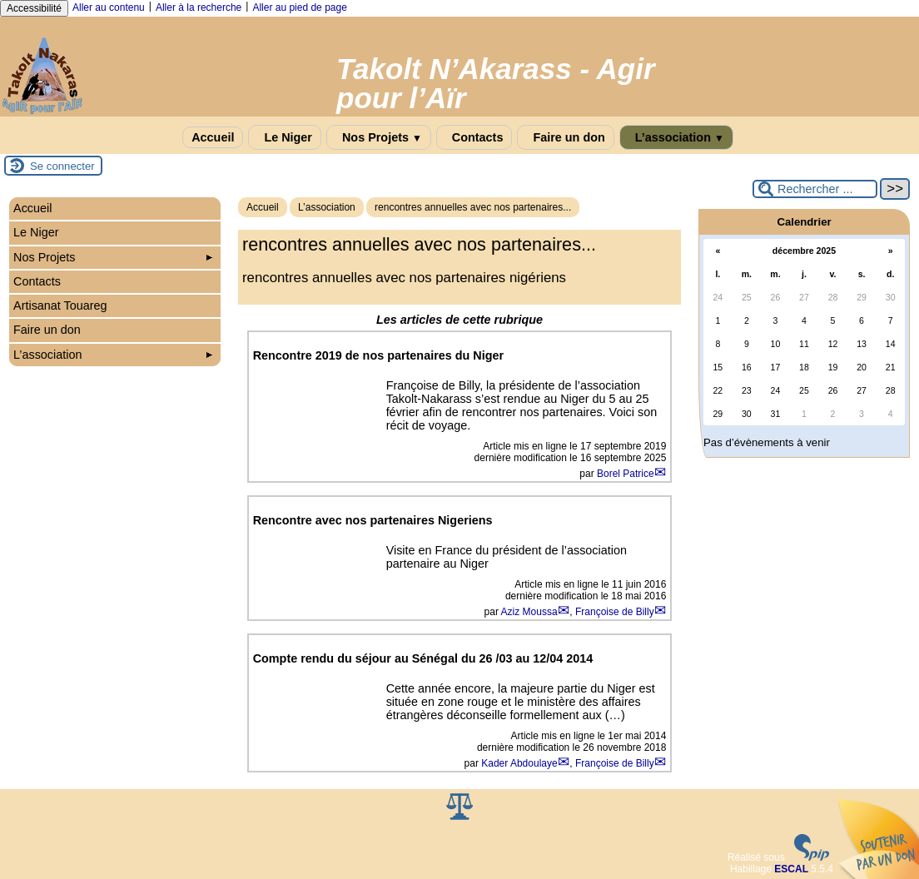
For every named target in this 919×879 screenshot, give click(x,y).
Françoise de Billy (614, 612)
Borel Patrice (625, 473)
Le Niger (284, 137)
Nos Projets (378, 137)
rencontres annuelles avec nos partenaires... (473, 207)
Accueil (212, 137)
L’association (676, 137)
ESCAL (791, 869)
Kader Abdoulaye (519, 763)
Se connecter (62, 166)
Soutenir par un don (877, 837)
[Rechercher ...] (815, 189)
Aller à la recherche (198, 7)
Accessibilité (34, 8)
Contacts (474, 137)
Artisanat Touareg (60, 305)
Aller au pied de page (299, 7)
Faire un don (565, 137)
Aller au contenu (108, 7)
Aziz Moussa (529, 612)
